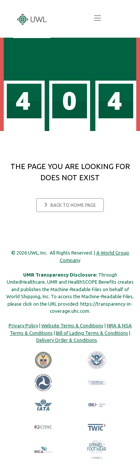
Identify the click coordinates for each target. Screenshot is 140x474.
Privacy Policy (23, 325)
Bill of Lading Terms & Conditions (92, 333)
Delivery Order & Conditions (66, 340)
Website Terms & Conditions (72, 325)
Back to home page (70, 205)
